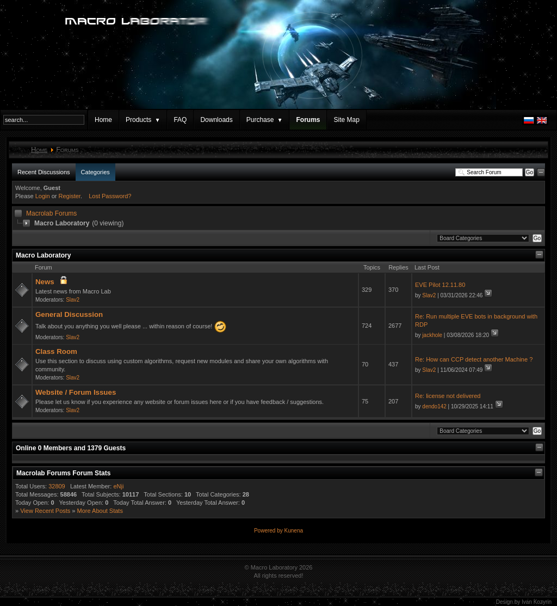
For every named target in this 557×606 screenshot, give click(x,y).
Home (103, 120)
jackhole (432, 335)
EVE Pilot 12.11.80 (440, 284)
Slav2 (72, 300)
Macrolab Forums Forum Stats (63, 473)
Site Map (346, 120)
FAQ (180, 120)
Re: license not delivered (447, 396)
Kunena (293, 531)
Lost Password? (110, 196)
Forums (308, 120)
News (44, 282)
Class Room (56, 351)
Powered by (269, 531)
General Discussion (69, 314)
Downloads (216, 120)
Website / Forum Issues (75, 392)
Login (42, 196)
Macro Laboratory (43, 255)
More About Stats (100, 510)
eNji (118, 486)
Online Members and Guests (71, 448)
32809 (56, 486)
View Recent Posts (45, 510)
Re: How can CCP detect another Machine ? (474, 359)
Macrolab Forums (51, 213)
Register (70, 196)
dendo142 (434, 406)
